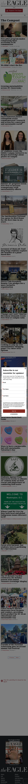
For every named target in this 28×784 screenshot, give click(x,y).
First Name (6, 389)
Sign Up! (14, 411)
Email (4, 382)
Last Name (5, 395)
